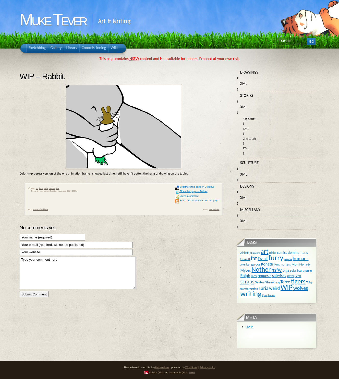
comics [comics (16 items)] (282, 252)
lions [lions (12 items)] (277, 264)
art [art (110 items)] (264, 251)
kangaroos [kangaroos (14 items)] (253, 264)
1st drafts (249, 119)
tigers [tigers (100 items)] (298, 281)
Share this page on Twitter (191, 191)
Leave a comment (186, 196)
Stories (246, 95)
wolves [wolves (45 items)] (300, 288)
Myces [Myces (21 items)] (245, 270)
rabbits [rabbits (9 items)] (308, 270)
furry (41, 188)
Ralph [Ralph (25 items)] (245, 275)
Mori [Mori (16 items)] (295, 264)
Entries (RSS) (156, 372)
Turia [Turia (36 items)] (263, 288)
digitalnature (161, 367)
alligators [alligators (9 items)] (255, 253)
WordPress (191, 367)
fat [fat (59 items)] (254, 258)
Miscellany (250, 209)
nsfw (46, 188)
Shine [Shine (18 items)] (269, 282)
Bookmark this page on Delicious (194, 186)
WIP (57, 188)
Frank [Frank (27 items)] (263, 258)
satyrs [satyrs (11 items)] (290, 276)
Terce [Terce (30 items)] (285, 282)
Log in (249, 327)
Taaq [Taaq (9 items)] (277, 282)
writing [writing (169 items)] (250, 293)
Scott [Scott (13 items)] (298, 276)
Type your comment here (78, 273)
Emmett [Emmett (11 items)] (245, 259)
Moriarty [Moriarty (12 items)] (304, 264)
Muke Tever (53, 19)
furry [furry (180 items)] (276, 257)
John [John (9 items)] (243, 264)
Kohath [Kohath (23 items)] (267, 264)
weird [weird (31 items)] (274, 288)
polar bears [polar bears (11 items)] (297, 270)
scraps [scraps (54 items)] (247, 281)
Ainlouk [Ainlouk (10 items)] (244, 253)
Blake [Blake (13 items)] (272, 253)
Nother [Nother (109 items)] (261, 269)
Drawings (249, 72)
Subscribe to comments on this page (196, 200)
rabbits (52, 188)
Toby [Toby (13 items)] (309, 282)
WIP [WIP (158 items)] (287, 287)
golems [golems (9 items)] (288, 259)
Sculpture (249, 162)
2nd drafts (250, 138)
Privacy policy (207, 367)
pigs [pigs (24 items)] (285, 270)
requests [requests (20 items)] (265, 275)
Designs (247, 186)
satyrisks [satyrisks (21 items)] (279, 275)
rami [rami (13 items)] (254, 276)
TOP (192, 373)
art (37, 188)
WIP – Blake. (214, 209)
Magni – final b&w (40, 209)
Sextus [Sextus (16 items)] (259, 282)
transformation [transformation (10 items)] (249, 289)
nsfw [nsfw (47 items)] (276, 270)
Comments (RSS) (178, 372)
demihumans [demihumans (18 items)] (298, 252)
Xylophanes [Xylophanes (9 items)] (268, 295)
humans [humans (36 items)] (301, 258)
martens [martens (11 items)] (286, 264)
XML (243, 83)
